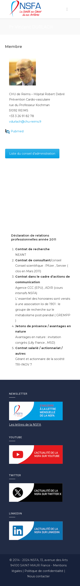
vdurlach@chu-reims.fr (25, 121)
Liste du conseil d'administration (32, 153)
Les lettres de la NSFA (25, 424)
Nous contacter (38, 576)
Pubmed (17, 131)
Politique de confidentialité (44, 571)
